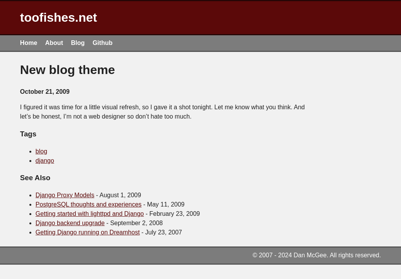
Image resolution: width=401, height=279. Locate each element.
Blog (78, 43)
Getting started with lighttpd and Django (90, 213)
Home (28, 43)
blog (41, 151)
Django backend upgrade (70, 223)
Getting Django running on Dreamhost (88, 232)
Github (102, 43)
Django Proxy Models (65, 195)
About (54, 43)
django (45, 160)
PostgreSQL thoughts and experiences (89, 204)
